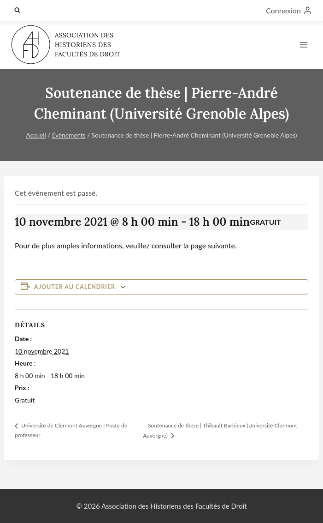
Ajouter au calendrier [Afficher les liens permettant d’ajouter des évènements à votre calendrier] (74, 286)
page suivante (213, 245)
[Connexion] (289, 10)
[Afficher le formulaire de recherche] (17, 10)
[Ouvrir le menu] (303, 44)
